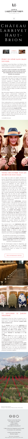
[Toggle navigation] (14, 18)
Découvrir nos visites (14, 255)
